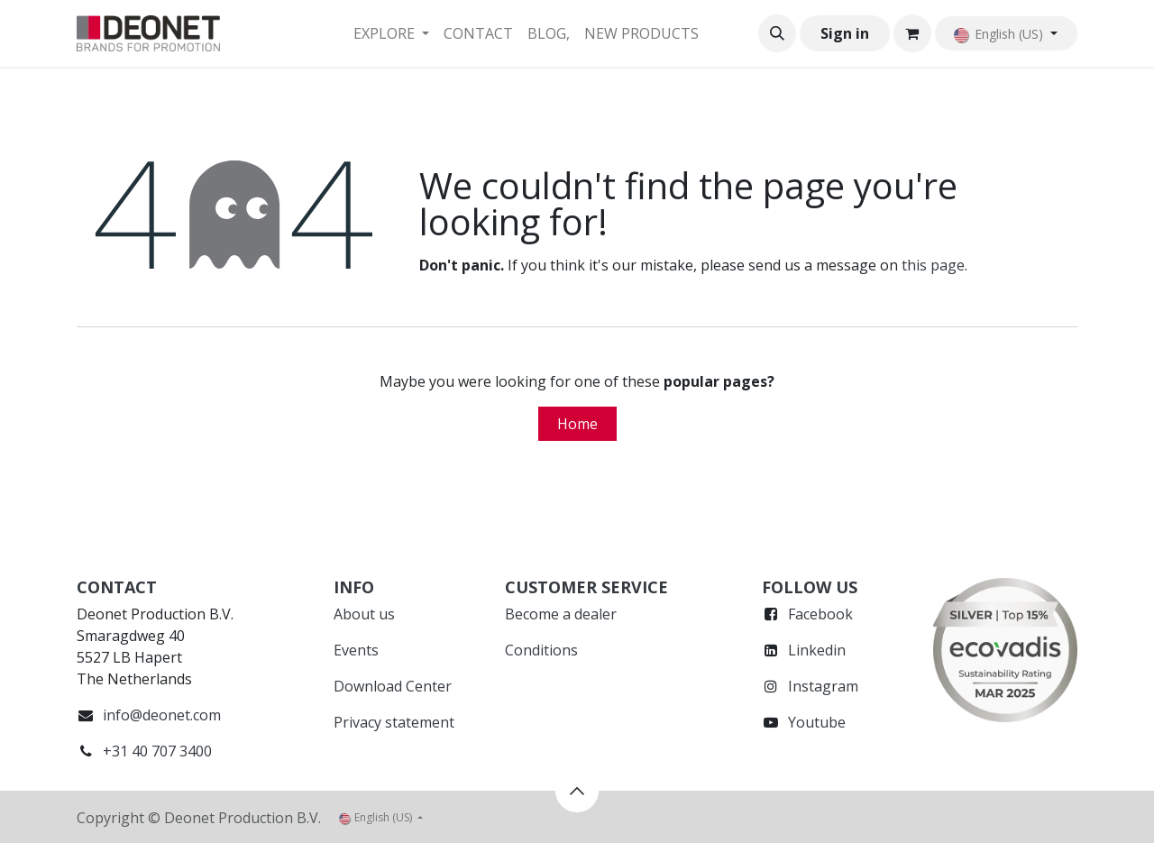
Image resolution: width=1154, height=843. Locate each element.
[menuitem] (391, 33)
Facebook (820, 614)
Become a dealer (561, 614)
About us (364, 614)
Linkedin (817, 650)
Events (356, 650)
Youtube (817, 722)
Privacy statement (394, 722)
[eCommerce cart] (912, 33)
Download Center (393, 686)
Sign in (844, 33)
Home (577, 424)
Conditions (541, 650)
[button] (777, 33)
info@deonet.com (162, 715)
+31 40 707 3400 (157, 751)
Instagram (823, 686)
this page (933, 265)
